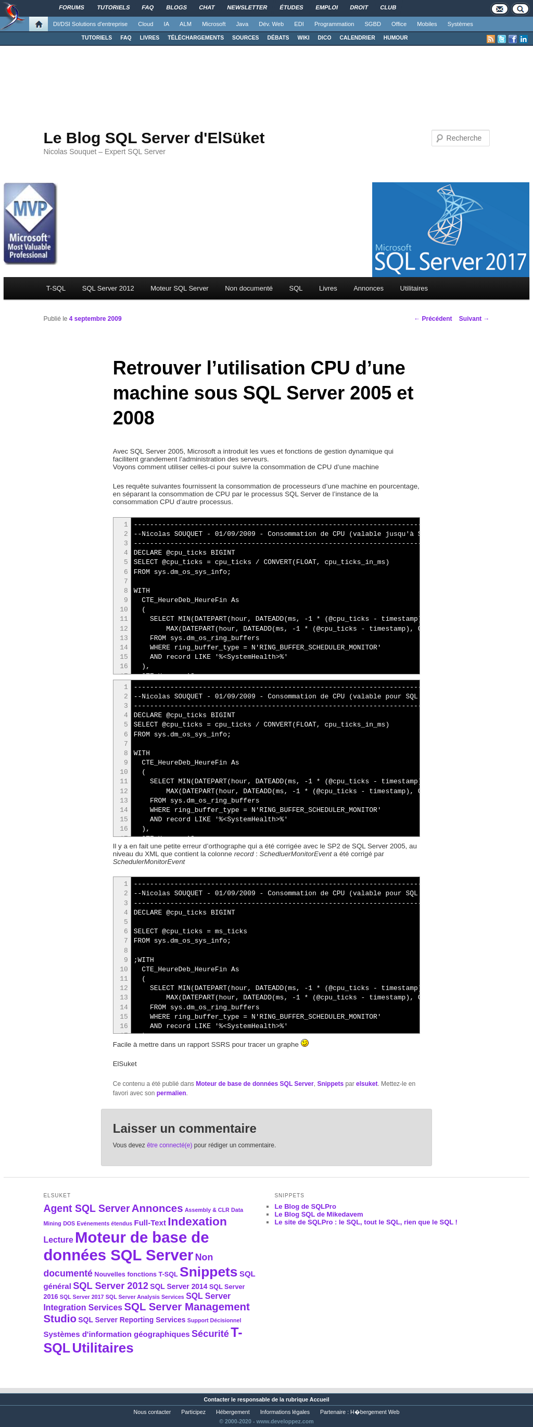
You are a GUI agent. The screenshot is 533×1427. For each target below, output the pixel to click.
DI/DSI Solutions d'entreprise (90, 24)
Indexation (197, 1221)
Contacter (217, 1399)
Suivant (474, 318)
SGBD (372, 24)
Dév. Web (271, 24)
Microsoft (213, 24)
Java (242, 24)
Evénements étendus (105, 1223)
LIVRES (150, 38)
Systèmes (460, 24)
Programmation (334, 24)
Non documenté (249, 288)
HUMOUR (396, 38)
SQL (295, 288)
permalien (171, 1093)
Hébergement (233, 1412)
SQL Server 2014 (178, 1286)
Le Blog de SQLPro (305, 1206)
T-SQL (56, 288)
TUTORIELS (97, 38)
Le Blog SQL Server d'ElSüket (153, 137)
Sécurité (210, 1333)
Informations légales (285, 1412)
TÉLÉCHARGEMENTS (196, 38)
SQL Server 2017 (82, 1297)
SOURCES (245, 38)
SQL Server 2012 (108, 288)
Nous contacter (152, 1412)
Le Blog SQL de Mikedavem (318, 1214)
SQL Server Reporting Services (131, 1320)
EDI (299, 24)
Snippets (330, 1083)
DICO (325, 38)
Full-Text (150, 1222)
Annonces (368, 288)
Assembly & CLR (207, 1210)
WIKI (303, 38)
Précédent (433, 318)
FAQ (125, 38)
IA (167, 24)
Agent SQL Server (86, 1208)
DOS (69, 1223)
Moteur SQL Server (179, 288)
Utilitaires (414, 288)
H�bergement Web (374, 1412)
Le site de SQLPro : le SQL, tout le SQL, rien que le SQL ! (366, 1222)
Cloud (145, 24)
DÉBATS (278, 38)
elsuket (366, 1083)
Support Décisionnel (214, 1320)
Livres (328, 288)
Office (399, 24)
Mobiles (427, 24)
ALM (186, 24)
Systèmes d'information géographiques (116, 1334)
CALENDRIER (357, 38)
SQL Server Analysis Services (145, 1297)
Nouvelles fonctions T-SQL (135, 1274)
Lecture (58, 1239)
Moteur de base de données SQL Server (255, 1083)
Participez (193, 1412)
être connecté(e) (169, 1145)
